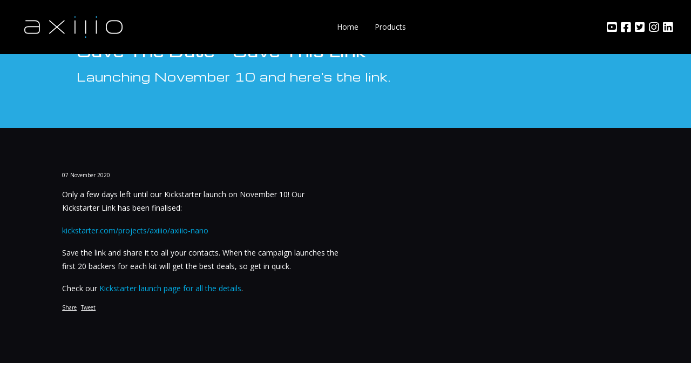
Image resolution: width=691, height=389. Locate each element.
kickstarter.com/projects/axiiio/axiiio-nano (135, 230)
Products (390, 27)
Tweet (88, 307)
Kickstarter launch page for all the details (170, 288)
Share (69, 307)
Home (347, 27)
